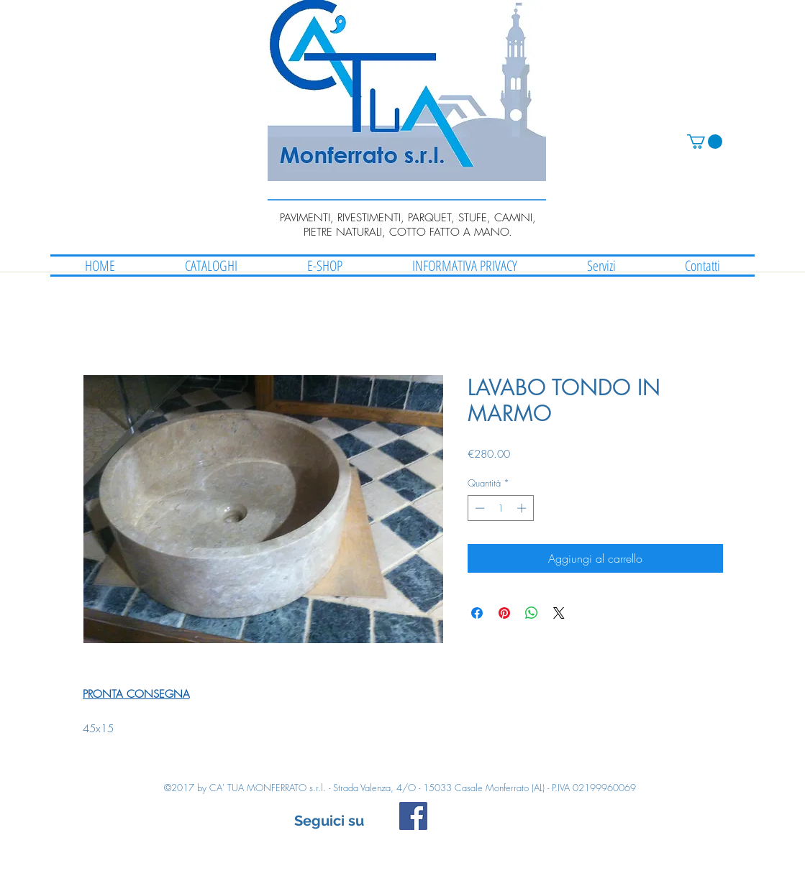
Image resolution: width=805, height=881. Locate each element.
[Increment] (523, 508)
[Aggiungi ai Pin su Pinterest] (504, 613)
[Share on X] (559, 613)
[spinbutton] (500, 508)
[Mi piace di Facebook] (523, 823)
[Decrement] (478, 508)
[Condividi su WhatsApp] (531, 613)
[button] (704, 141)
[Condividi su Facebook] (477, 613)
